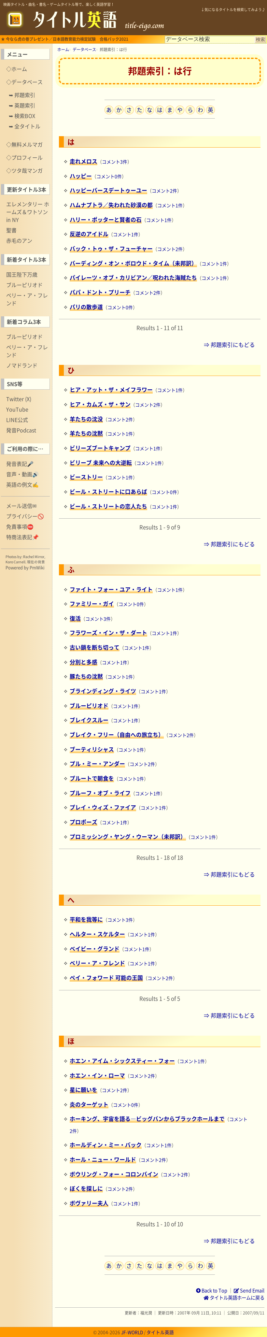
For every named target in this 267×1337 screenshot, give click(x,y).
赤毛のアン (19, 240)
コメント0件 (109, 176)
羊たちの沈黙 (86, 433)
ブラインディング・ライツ (103, 691)
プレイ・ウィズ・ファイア (103, 807)
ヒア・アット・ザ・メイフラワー (111, 390)
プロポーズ (83, 822)
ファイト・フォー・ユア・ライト (111, 589)
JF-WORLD (132, 1332)
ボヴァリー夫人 (89, 1203)
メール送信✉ (21, 506)
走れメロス (83, 161)
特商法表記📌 (22, 537)
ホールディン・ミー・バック (106, 1145)
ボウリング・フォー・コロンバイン (114, 1174)
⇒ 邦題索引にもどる (229, 345)
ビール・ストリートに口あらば (108, 492)
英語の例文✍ (22, 484)
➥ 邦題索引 (22, 95)
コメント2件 (164, 190)
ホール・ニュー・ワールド (103, 1159)
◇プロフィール (24, 157)
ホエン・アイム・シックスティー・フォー (122, 1061)
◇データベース (24, 82)
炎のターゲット (89, 1104)
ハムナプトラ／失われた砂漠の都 (111, 205)
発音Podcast (21, 430)
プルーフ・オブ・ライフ (100, 793)
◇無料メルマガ (24, 144)
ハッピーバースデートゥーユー (108, 190)
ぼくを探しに (86, 1188)
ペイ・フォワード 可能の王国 (106, 978)
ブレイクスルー (89, 720)
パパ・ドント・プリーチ (100, 292)
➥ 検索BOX (22, 116)
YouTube (17, 409)
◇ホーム (16, 69)
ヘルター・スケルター (97, 934)
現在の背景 (36, 561)
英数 (210, 110)
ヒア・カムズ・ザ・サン (100, 404)
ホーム (63, 49)
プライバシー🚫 (25, 516)
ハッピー (81, 176)
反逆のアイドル (89, 234)
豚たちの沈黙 (86, 676)
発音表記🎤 (20, 463)
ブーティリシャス (92, 749)
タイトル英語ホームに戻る (234, 1297)
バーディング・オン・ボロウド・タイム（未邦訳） (133, 263)
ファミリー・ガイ (92, 604)
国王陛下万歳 (21, 274)
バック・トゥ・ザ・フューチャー (111, 248)
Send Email (249, 1290)
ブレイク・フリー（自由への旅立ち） (117, 735)
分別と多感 (83, 662)
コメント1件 (170, 205)
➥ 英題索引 (22, 105)
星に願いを (83, 1090)
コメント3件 (114, 161)
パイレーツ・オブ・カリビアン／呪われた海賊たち (133, 277)
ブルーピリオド (24, 285)
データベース (84, 49)
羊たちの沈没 (86, 419)
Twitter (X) (18, 399)
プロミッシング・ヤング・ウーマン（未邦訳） (128, 837)
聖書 (11, 230)
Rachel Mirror (33, 556)
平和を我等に (86, 919)
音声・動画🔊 (22, 474)
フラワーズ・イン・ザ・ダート (108, 633)
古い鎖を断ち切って (94, 647)
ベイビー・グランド (94, 949)
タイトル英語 (160, 1332)
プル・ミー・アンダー (97, 764)
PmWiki (37, 567)
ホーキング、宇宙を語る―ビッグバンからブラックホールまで (147, 1119)
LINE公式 (17, 420)
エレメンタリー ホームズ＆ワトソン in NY (27, 211)
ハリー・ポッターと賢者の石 (106, 219)
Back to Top (211, 1290)
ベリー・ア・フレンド (27, 299)
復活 (75, 618)
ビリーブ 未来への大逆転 (101, 463)
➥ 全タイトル (24, 126)
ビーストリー (86, 477)
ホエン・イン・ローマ (97, 1075)
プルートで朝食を (92, 778)
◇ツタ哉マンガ (24, 170)
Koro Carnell (15, 561)
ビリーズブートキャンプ (100, 448)
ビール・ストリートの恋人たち (108, 506)
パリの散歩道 (86, 307)
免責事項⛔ (20, 526)
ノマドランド (21, 365)
